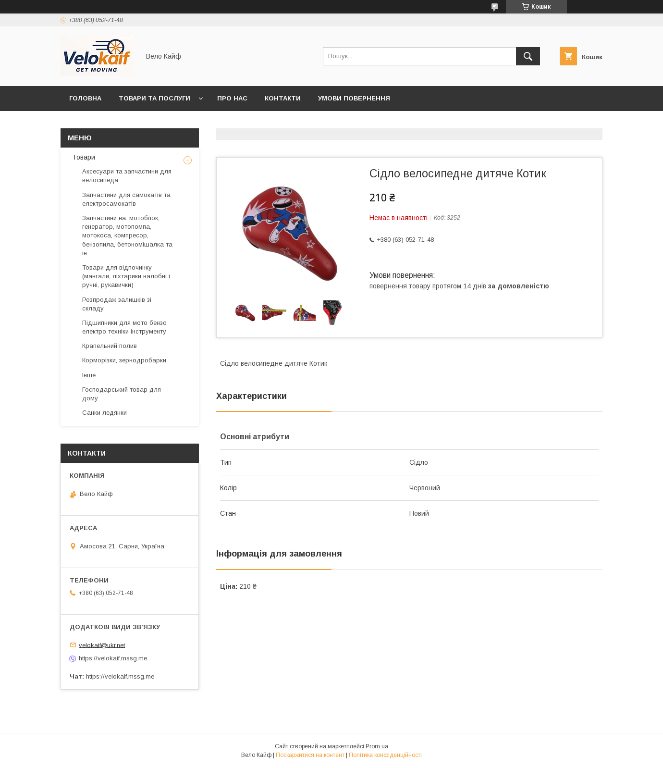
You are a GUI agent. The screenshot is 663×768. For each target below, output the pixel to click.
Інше (89, 375)
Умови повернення (354, 98)
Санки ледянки (104, 412)
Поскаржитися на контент (310, 755)
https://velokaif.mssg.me (113, 658)
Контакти (283, 98)
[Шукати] (528, 56)
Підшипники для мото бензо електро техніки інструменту (124, 327)
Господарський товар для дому (121, 394)
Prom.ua (377, 746)
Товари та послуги (154, 98)
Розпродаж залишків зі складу (116, 304)
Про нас (232, 98)
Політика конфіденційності (385, 755)
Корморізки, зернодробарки (124, 360)
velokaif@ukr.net (102, 644)
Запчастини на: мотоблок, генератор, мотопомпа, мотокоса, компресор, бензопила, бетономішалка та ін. (127, 235)
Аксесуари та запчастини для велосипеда (127, 176)
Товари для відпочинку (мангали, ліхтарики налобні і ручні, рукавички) (126, 276)
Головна (85, 98)
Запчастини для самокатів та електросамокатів (126, 199)
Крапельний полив (109, 345)
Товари (82, 157)
